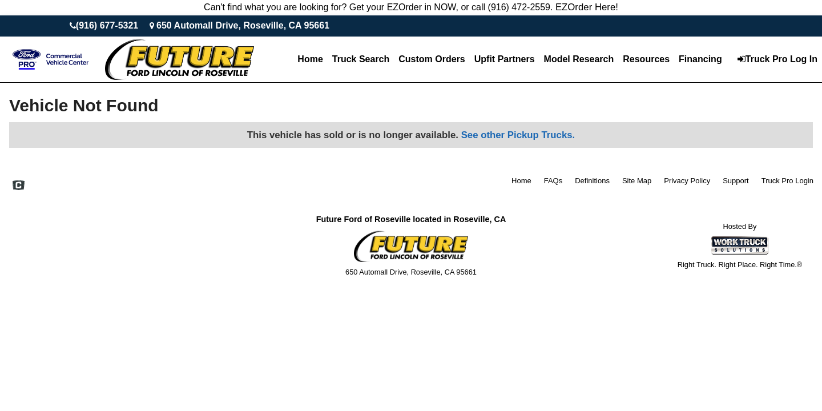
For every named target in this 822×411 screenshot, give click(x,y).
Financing (700, 59)
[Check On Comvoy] (19, 186)
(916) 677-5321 (107, 25)
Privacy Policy (687, 180)
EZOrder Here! (586, 7)
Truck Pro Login (787, 180)
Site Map (636, 180)
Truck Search (361, 59)
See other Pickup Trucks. (518, 135)
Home (310, 59)
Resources (646, 59)
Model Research (579, 59)
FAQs (553, 180)
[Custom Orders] (431, 59)
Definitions (592, 180)
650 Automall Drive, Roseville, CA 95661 (242, 25)
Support (736, 180)
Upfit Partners (504, 59)
